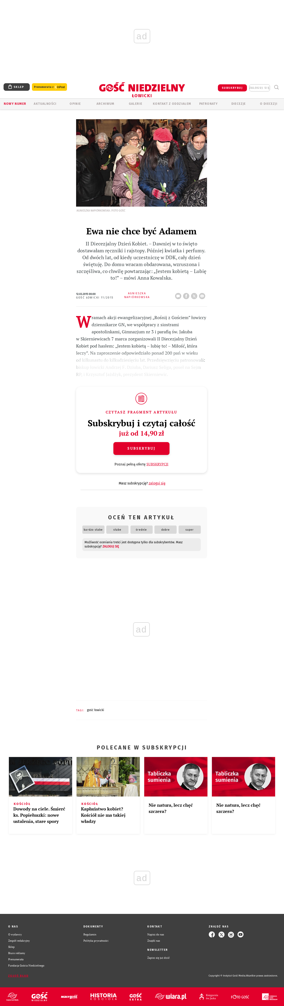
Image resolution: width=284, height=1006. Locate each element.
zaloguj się (259, 87)
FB (187, 294)
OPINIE (75, 104)
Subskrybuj (141, 448)
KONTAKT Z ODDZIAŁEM (172, 104)
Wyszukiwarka (276, 87)
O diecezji (268, 104)
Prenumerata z (49, 87)
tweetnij (195, 294)
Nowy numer (15, 104)
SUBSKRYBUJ (232, 87)
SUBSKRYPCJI (157, 464)
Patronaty (208, 104)
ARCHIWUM (105, 104)
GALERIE (135, 104)
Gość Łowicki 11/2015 (95, 297)
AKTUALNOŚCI (45, 104)
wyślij (203, 294)
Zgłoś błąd (18, 975)
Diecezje (238, 104)
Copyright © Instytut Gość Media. (227, 975)
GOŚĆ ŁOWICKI (95, 710)
